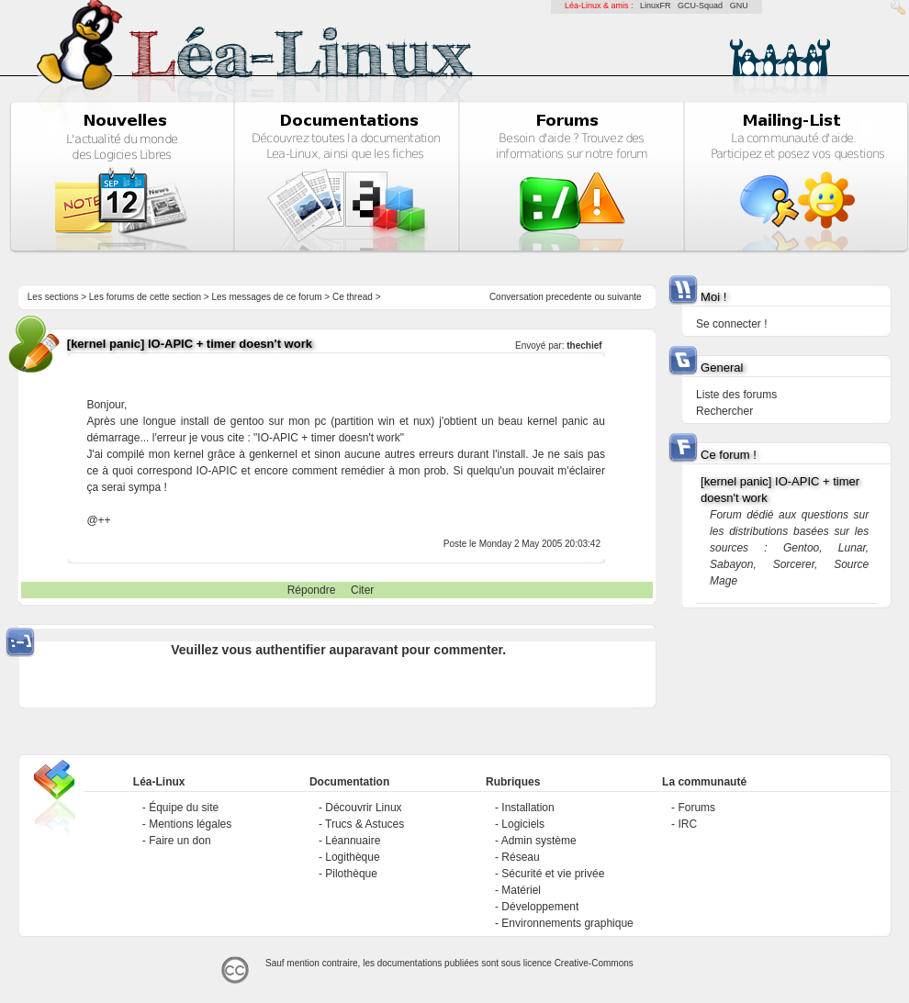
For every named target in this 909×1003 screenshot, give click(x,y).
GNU (739, 5)
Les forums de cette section (145, 297)
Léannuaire (352, 840)
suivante (624, 297)
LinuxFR (655, 5)
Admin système (539, 840)
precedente (569, 297)
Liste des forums (736, 394)
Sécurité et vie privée (552, 873)
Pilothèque (351, 873)
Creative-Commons (594, 963)
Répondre (311, 590)
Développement (539, 906)
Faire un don (179, 840)
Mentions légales (190, 824)
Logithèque (352, 857)
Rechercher (724, 411)
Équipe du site (184, 807)
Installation (527, 807)
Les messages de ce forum (267, 297)
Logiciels (522, 824)
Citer (362, 590)
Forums (696, 807)
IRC (687, 824)
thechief (584, 345)
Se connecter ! (731, 324)
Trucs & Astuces (364, 824)
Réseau (520, 857)
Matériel (521, 890)
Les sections (53, 297)
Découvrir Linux (363, 807)
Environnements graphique (567, 923)
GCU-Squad (700, 5)
